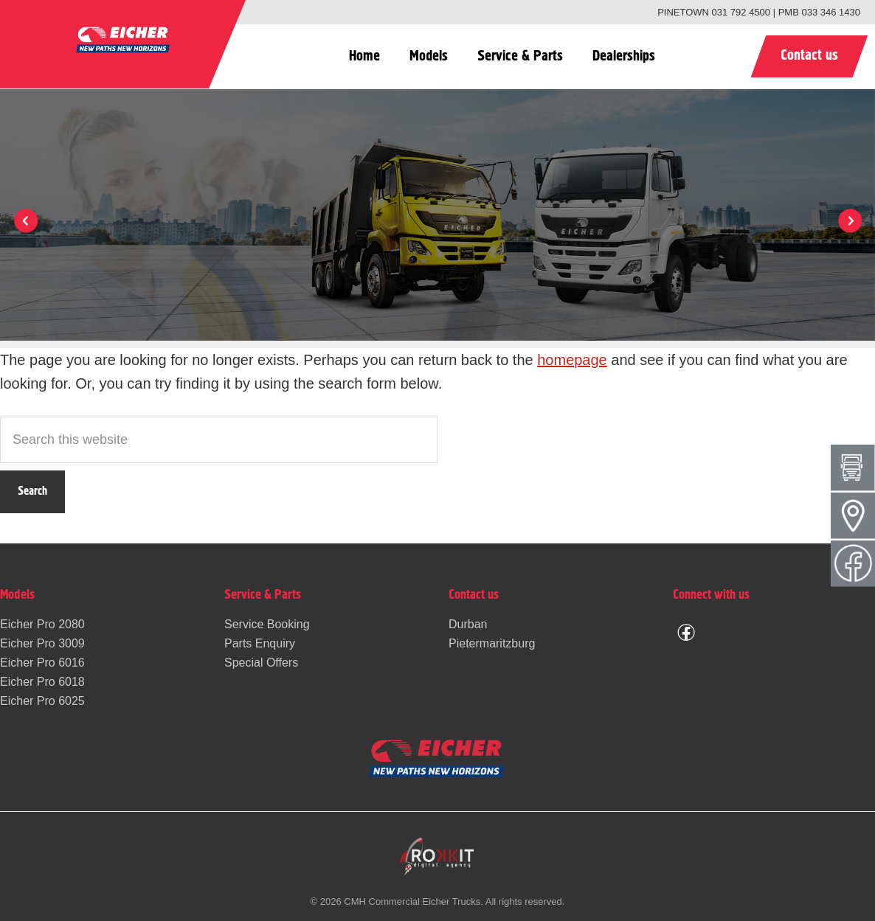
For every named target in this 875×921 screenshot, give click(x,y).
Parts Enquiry (259, 643)
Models (428, 56)
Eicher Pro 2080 (42, 624)
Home (364, 56)
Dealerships (623, 56)
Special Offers (261, 662)
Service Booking (267, 624)
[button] (849, 220)
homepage (572, 360)
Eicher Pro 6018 (42, 681)
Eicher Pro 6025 (42, 701)
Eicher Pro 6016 (42, 662)
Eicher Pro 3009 (42, 643)
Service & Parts (520, 56)
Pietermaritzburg (492, 643)
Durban (468, 624)
